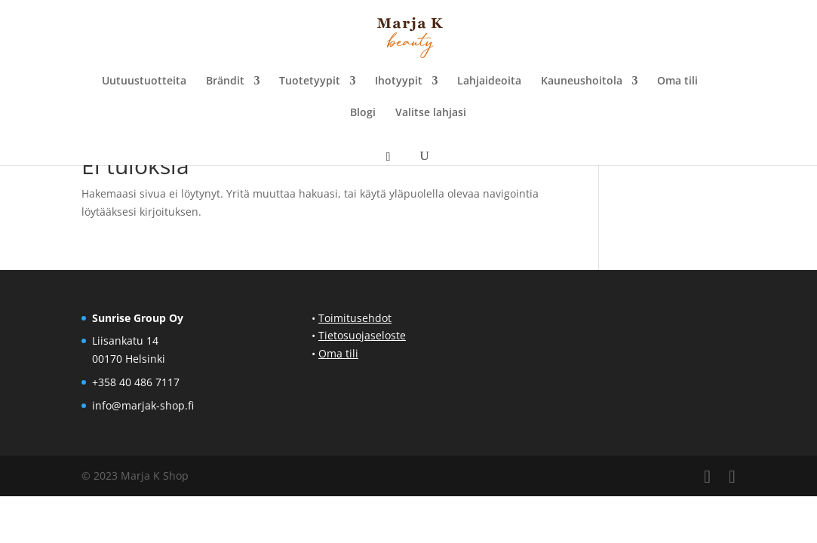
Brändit (225, 81)
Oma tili (677, 81)
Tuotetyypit (309, 81)
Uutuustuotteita (144, 81)
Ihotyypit (398, 81)
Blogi (363, 113)
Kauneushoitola (581, 81)
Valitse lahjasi (430, 113)
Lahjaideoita (489, 81)
